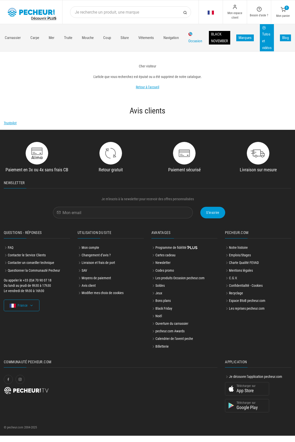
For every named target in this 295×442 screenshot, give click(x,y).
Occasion (195, 37)
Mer (51, 37)
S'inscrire (212, 213)
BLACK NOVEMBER (219, 37)
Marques (245, 37)
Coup (107, 37)
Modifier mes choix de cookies (103, 293)
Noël (158, 316)
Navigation (171, 37)
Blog (285, 37)
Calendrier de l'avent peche (174, 339)
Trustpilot (10, 123)
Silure (125, 37)
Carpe (34, 37)
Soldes (160, 286)
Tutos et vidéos (267, 38)
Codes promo (164, 270)
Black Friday (163, 308)
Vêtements (146, 37)
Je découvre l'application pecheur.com (255, 377)
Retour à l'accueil (147, 87)
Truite (68, 37)
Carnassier (13, 37)
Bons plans (163, 301)
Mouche (88, 37)
